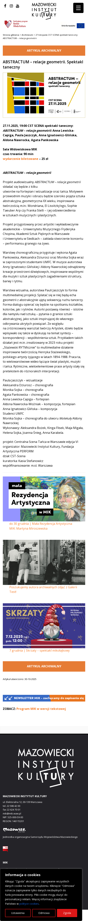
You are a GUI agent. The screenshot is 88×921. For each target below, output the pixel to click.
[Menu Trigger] (78, 8)
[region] (41, 895)
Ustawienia (17, 913)
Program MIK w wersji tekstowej (41, 709)
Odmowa (44, 913)
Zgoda (67, 913)
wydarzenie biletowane (20, 159)
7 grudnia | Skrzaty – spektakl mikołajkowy (39, 650)
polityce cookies (29, 903)
